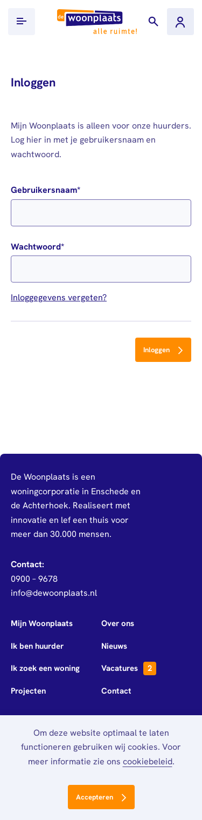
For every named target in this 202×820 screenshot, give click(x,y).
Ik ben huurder (37, 646)
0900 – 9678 (34, 578)
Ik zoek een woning (45, 668)
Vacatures (128, 668)
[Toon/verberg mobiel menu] (21, 21)
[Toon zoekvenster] (153, 21)
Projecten (28, 690)
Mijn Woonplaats (42, 623)
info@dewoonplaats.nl (54, 593)
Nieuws (114, 646)
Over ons (117, 623)
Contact (116, 690)
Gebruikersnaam (44, 190)
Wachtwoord (36, 246)
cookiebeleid (147, 761)
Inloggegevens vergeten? (59, 297)
